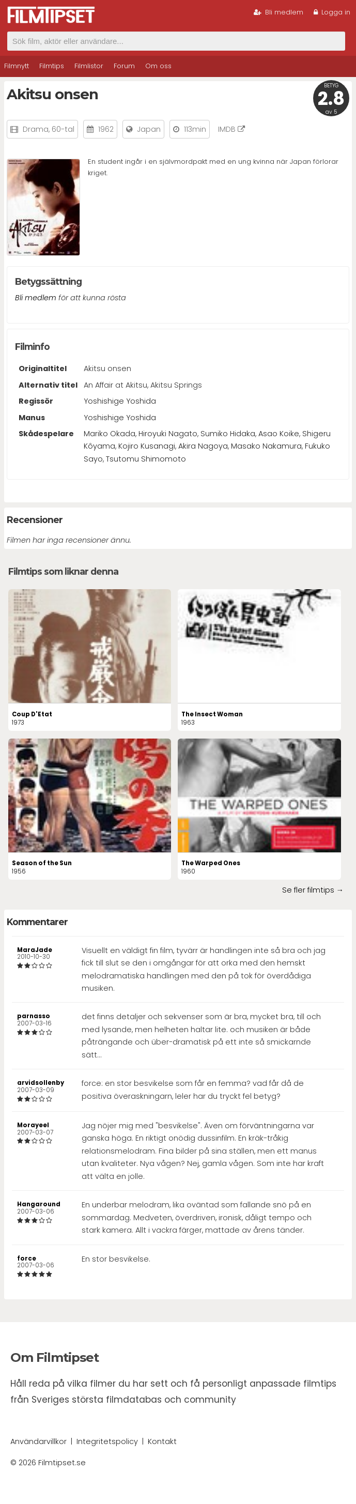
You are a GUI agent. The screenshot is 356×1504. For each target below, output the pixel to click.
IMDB (231, 129)
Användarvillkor (38, 1441)
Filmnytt (16, 66)
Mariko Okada (109, 433)
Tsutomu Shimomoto (146, 459)
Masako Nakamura (266, 446)
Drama (36, 129)
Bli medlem (278, 12)
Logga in (332, 12)
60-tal (63, 129)
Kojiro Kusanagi (146, 446)
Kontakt (162, 1441)
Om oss (158, 66)
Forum (124, 66)
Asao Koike (278, 433)
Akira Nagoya (203, 446)
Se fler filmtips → (313, 890)
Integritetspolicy (107, 1441)
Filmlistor (88, 66)
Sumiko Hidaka (227, 433)
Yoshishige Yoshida (120, 401)
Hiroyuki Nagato (167, 433)
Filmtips (51, 66)
